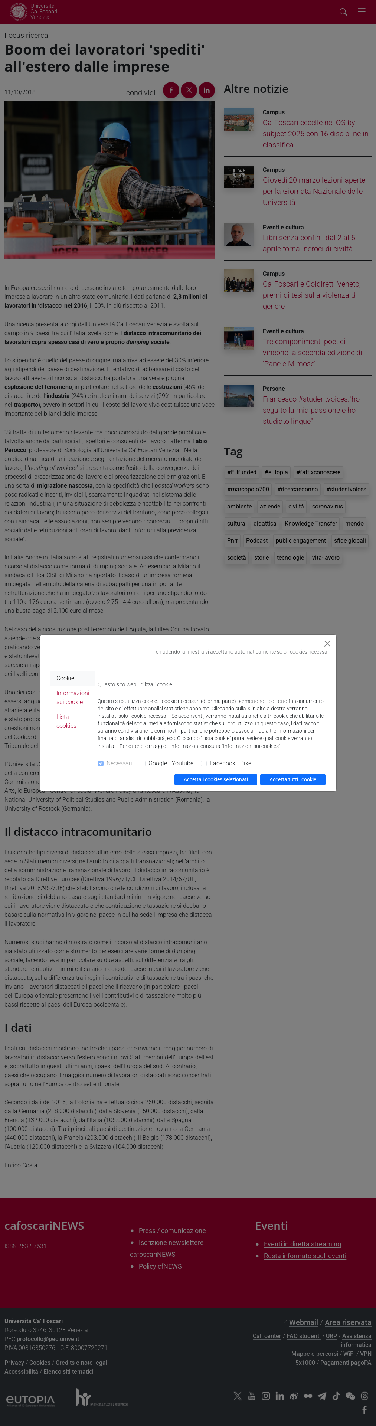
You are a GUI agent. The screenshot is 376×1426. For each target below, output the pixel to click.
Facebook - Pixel (231, 763)
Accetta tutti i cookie (292, 779)
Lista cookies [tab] (66, 721)
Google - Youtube (170, 763)
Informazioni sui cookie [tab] (72, 698)
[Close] (327, 644)
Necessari (119, 763)
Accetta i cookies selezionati (216, 779)
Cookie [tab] (65, 678)
